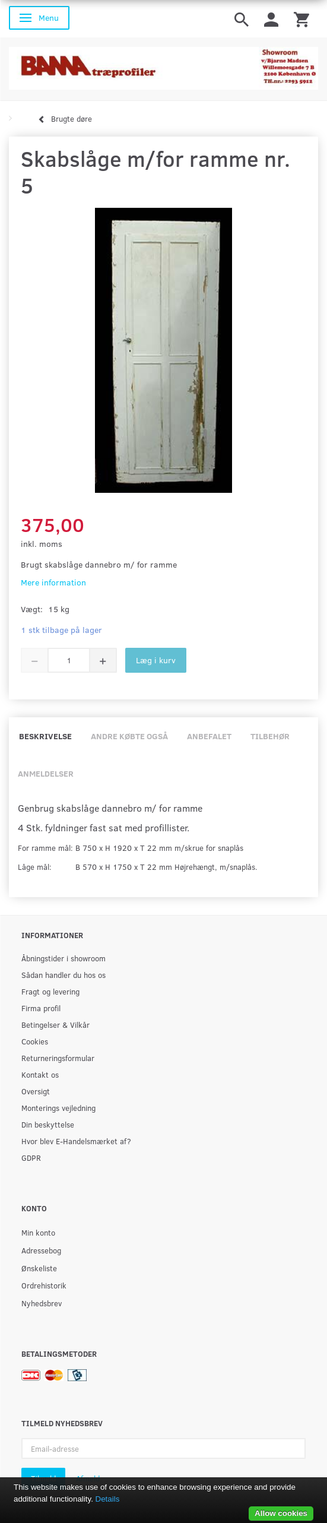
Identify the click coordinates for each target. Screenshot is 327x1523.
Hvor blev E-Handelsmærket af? (76, 1141)
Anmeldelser (46, 773)
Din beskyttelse (47, 1124)
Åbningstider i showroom (63, 958)
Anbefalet (209, 736)
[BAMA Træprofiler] (163, 64)
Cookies (34, 1041)
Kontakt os (40, 1074)
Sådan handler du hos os (63, 975)
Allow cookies (281, 1513)
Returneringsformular (57, 1058)
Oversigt (35, 1091)
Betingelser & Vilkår (55, 1024)
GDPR (31, 1157)
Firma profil (41, 1008)
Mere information (53, 582)
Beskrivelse (45, 736)
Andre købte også (129, 736)
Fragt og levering (50, 991)
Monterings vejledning (58, 1108)
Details (108, 1498)
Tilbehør (270, 736)
